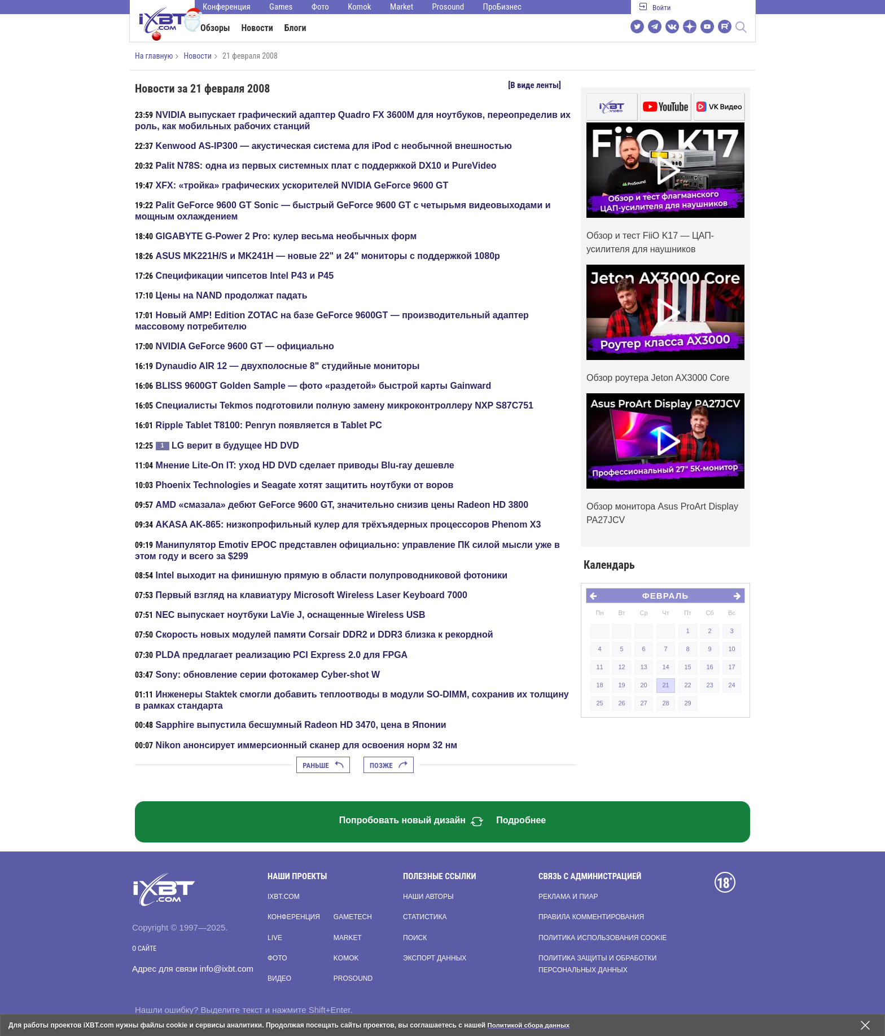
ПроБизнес (502, 7)
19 (621, 685)
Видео (279, 978)
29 (687, 703)
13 (643, 667)
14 (665, 667)
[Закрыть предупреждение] (865, 1025)
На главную (154, 55)
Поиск (415, 938)
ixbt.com (284, 897)
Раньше (323, 765)
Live (275, 938)
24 (731, 685)
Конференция (227, 7)
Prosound (448, 7)
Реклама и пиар (568, 897)
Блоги (295, 28)
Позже (389, 765)
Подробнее (521, 820)
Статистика (424, 917)
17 (731, 667)
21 (665, 685)
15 (687, 667)
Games (280, 7)
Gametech (353, 917)
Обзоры (215, 28)
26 (621, 703)
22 (687, 685)
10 (731, 649)
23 (709, 685)
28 (665, 703)
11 (599, 667)
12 (621, 667)
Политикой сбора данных (530, 1025)
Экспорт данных (434, 958)
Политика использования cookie (602, 938)
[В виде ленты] (534, 85)
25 (599, 703)
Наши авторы (428, 897)
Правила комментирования (591, 917)
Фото (320, 7)
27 (643, 703)
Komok (359, 7)
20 (643, 685)
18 (599, 685)
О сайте (144, 948)
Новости (257, 28)
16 (709, 667)
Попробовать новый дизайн (411, 821)
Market (401, 7)
